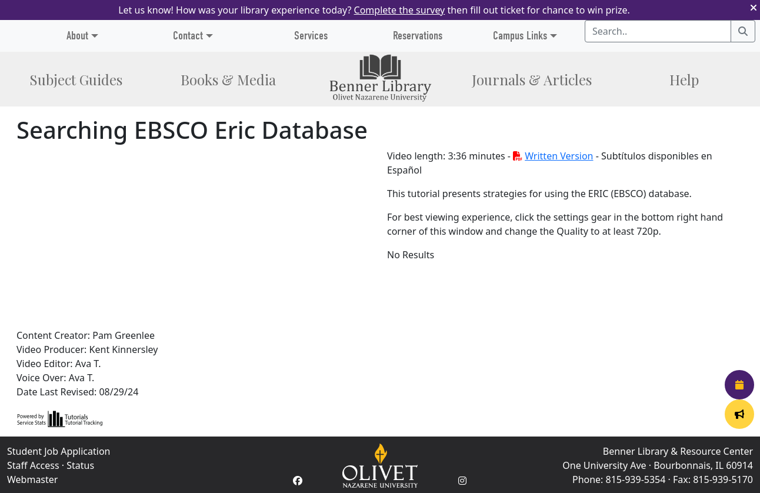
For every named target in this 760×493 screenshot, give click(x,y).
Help (684, 79)
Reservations (417, 35)
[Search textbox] (658, 31)
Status (80, 465)
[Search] (743, 31)
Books (228, 79)
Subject (75, 79)
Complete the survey (399, 10)
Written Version (553, 155)
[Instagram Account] (462, 480)
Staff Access (33, 465)
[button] (753, 10)
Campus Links (520, 35)
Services (311, 35)
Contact (188, 35)
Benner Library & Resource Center (678, 451)
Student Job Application (58, 451)
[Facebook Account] (297, 480)
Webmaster (32, 479)
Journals (532, 79)
